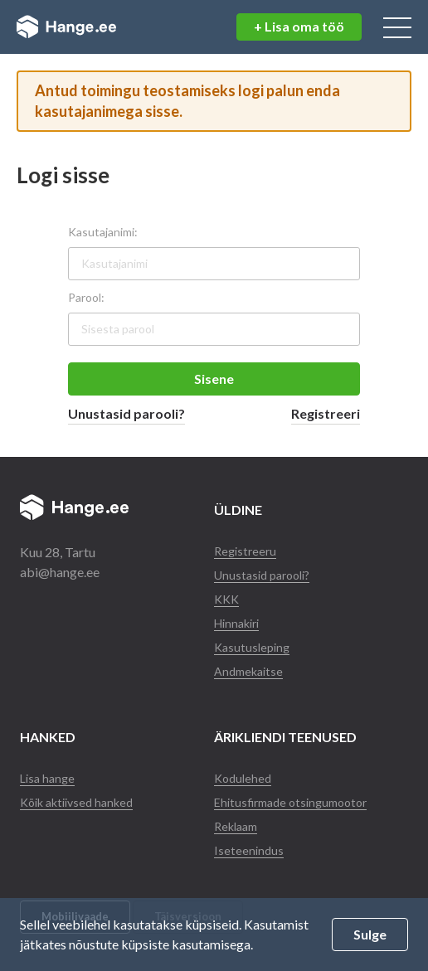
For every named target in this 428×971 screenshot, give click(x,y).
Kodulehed (242, 778)
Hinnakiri (236, 623)
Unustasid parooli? (126, 413)
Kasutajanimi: (103, 232)
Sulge (370, 934)
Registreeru (245, 551)
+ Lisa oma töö (299, 26)
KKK (226, 599)
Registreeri (325, 413)
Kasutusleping (251, 647)
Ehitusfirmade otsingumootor (290, 802)
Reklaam (235, 826)
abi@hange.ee (60, 572)
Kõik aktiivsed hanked (76, 802)
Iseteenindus (249, 850)
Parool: (86, 297)
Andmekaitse (248, 671)
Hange (71, 27)
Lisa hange (47, 778)
